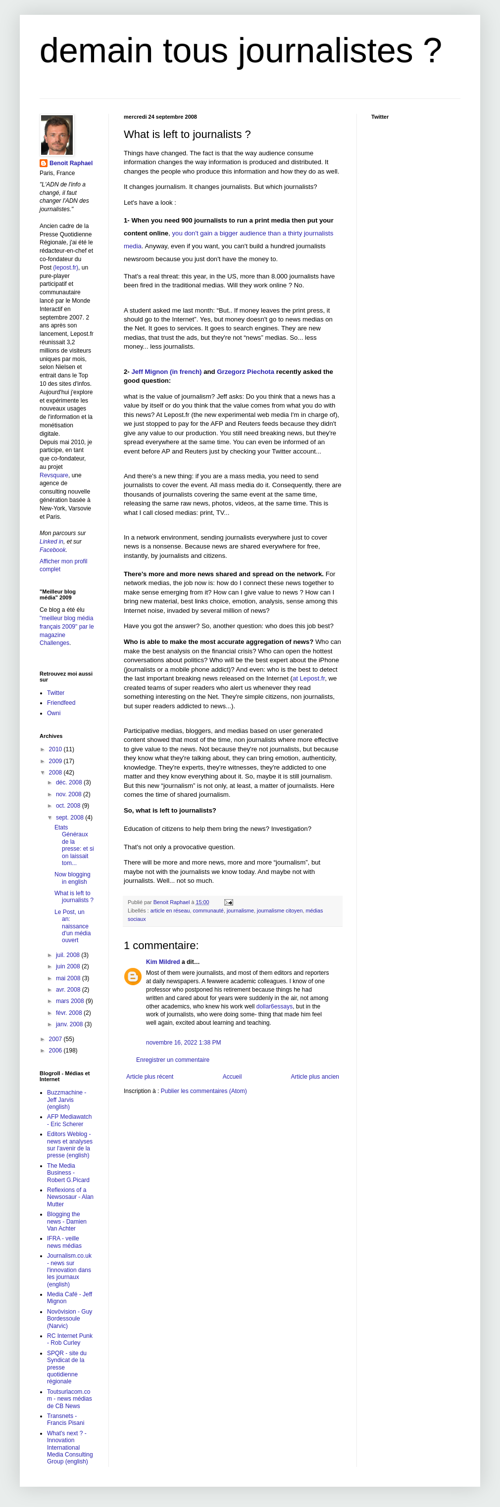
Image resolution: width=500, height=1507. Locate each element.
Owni (53, 713)
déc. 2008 (70, 782)
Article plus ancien (315, 1076)
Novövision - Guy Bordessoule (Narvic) (69, 1318)
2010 (56, 749)
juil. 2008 (68, 955)
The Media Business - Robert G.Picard (68, 1173)
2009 (56, 761)
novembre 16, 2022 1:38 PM (183, 1042)
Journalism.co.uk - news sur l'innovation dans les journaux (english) (69, 1270)
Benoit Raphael (71, 163)
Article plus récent (149, 1076)
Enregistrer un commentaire (172, 1059)
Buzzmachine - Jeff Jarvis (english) (66, 1099)
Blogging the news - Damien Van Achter (67, 1221)
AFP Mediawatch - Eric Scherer (69, 1120)
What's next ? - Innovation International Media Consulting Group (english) (70, 1447)
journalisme (240, 910)
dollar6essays (274, 1006)
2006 (56, 1050)
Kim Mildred (163, 962)
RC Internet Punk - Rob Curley (70, 1339)
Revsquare (54, 475)
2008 (56, 772)
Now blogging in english (72, 878)
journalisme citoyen (279, 910)
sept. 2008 (70, 817)
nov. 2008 (69, 794)
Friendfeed (61, 702)
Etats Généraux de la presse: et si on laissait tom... (74, 845)
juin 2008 (69, 966)
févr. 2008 (70, 1012)
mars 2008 (71, 1001)
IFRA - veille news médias (64, 1242)
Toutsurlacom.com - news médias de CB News (69, 1399)
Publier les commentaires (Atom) (204, 1091)
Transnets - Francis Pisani (65, 1419)
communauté (208, 910)
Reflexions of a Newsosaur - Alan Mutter (70, 1197)
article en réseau (170, 910)
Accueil (232, 1076)
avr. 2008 (69, 989)
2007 (56, 1039)
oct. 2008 (69, 805)
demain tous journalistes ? (241, 50)
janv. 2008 (70, 1024)
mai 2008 (69, 978)
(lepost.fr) (65, 267)
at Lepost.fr (309, 678)
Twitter (55, 692)
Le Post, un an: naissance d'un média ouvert (72, 926)
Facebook (53, 550)
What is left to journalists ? (74, 897)
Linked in (51, 541)
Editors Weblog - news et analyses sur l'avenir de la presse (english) (70, 1145)
